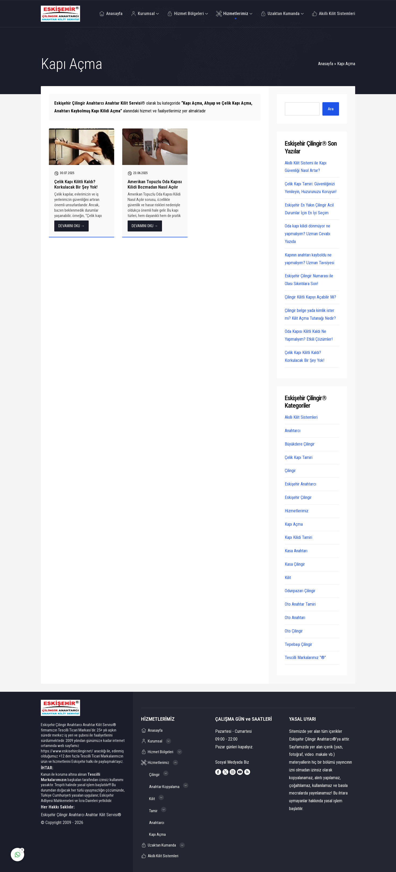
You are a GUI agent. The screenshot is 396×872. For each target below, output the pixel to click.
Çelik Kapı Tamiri (298, 457)
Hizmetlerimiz (296, 510)
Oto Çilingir (294, 631)
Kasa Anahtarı (296, 550)
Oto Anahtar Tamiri (300, 604)
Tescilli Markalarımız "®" (305, 657)
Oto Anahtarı (295, 617)
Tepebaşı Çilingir (298, 644)
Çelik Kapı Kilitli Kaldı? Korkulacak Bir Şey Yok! (76, 184)
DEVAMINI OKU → (71, 226)
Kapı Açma (294, 524)
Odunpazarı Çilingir (300, 590)
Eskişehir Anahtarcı (300, 484)
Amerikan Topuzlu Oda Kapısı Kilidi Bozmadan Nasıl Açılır (155, 184)
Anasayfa (325, 63)
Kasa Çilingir (295, 564)
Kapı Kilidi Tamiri (298, 537)
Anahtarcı (292, 430)
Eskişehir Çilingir (298, 497)
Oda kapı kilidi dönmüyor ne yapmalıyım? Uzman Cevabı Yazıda (307, 233)
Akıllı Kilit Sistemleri (301, 417)
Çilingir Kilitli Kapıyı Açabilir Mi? (310, 297)
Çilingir (290, 470)
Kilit (288, 577)
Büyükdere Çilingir (300, 444)
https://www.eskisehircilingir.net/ (67, 751)
